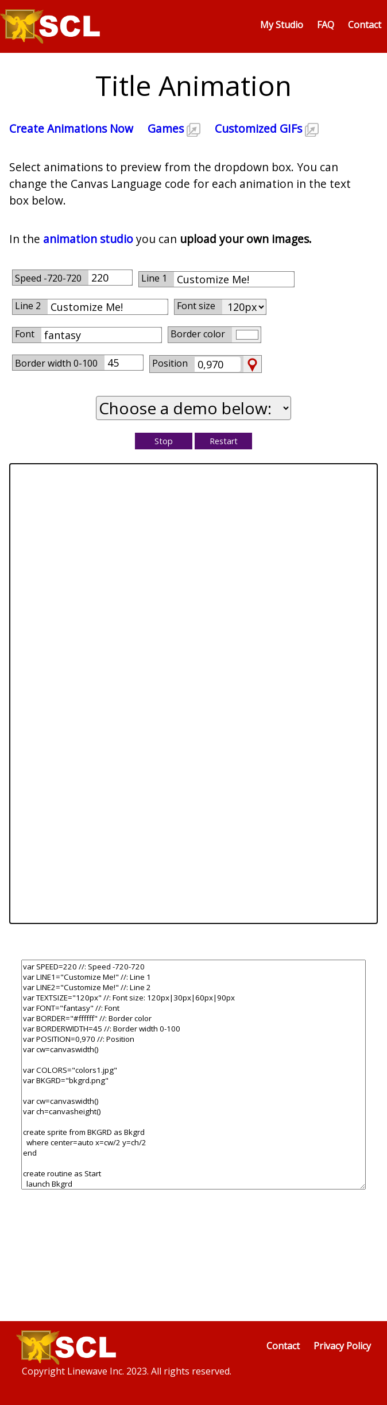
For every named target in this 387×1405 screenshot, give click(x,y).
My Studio (281, 24)
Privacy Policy (342, 1345)
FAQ (325, 24)
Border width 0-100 (56, 363)
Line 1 (154, 278)
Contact (364, 24)
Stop (163, 441)
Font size (196, 305)
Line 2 (28, 305)
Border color (198, 334)
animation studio (88, 239)
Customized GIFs (267, 128)
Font (24, 334)
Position (170, 363)
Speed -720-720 (48, 278)
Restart (224, 441)
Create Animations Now (71, 128)
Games (174, 128)
